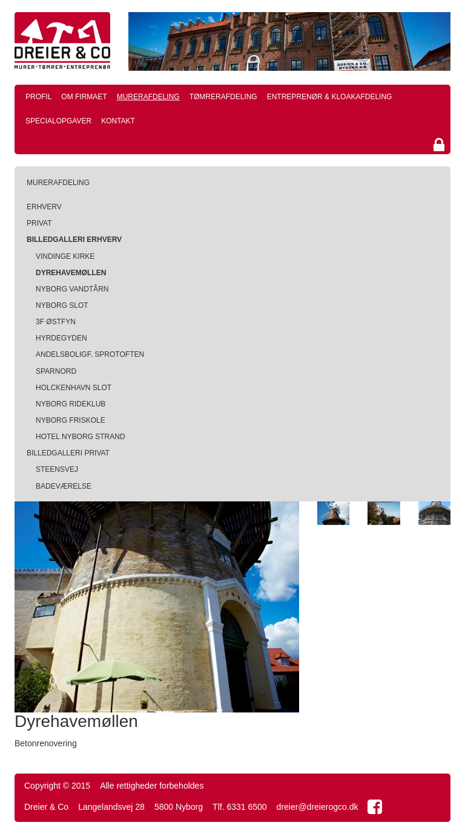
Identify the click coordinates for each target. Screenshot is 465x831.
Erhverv (44, 207)
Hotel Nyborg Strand (80, 436)
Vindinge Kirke (65, 256)
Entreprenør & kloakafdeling (329, 97)
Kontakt (118, 121)
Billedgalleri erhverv (74, 239)
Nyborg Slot (62, 305)
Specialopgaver (58, 121)
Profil (38, 97)
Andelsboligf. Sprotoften (90, 354)
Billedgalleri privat (68, 453)
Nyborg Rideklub (70, 404)
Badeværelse (63, 486)
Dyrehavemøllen (71, 273)
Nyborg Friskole (70, 420)
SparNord (56, 371)
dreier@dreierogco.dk (317, 807)
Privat (39, 223)
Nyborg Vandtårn (72, 289)
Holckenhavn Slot (73, 387)
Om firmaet (84, 97)
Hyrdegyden (61, 338)
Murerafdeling (148, 97)
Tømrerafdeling (223, 97)
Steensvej (57, 469)
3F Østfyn (56, 322)
